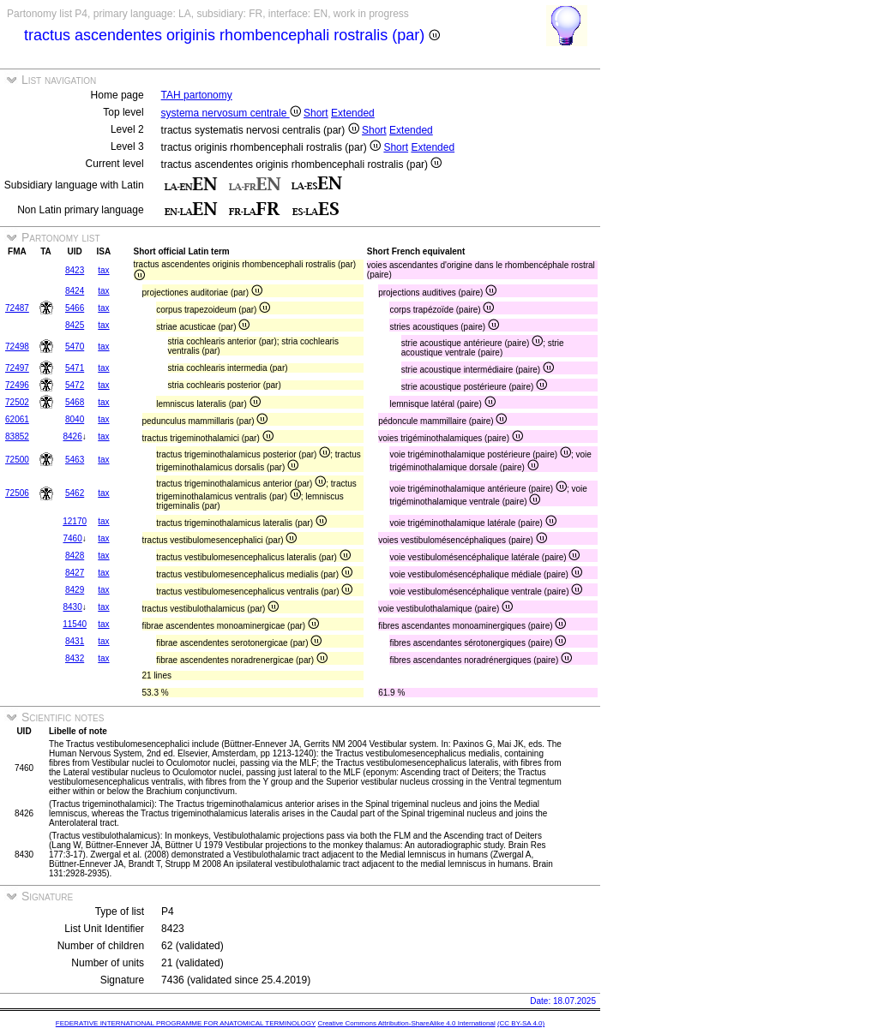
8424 (74, 291)
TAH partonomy (196, 95)
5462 (74, 493)
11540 (75, 624)
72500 (17, 459)
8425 (74, 325)
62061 (17, 419)
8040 (74, 419)
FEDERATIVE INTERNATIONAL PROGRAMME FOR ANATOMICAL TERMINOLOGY (186, 1023)
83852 (17, 436)
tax (103, 270)
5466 (74, 308)
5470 (74, 346)
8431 (74, 641)
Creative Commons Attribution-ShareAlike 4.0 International (406, 1023)
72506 (17, 493)
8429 (74, 590)
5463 (74, 459)
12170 (75, 521)
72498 (17, 346)
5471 (74, 368)
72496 (17, 385)
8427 (74, 572)
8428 (74, 555)
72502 (17, 402)
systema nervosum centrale (231, 113)
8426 (72, 436)
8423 (74, 270)
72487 (17, 308)
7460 (72, 538)
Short (316, 113)
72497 (17, 368)
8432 (74, 658)
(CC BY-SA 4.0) (520, 1023)
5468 (74, 402)
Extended (353, 113)
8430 (72, 607)
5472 (74, 385)
